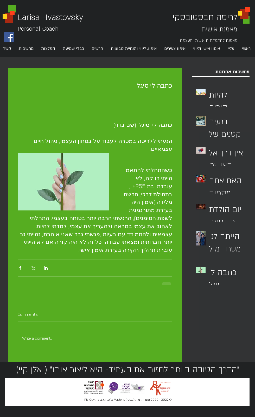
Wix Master (115, 400)
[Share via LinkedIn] (45, 267)
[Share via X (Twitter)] (32, 267)
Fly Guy (89, 400)
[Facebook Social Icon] (9, 37)
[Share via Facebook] (20, 267)
